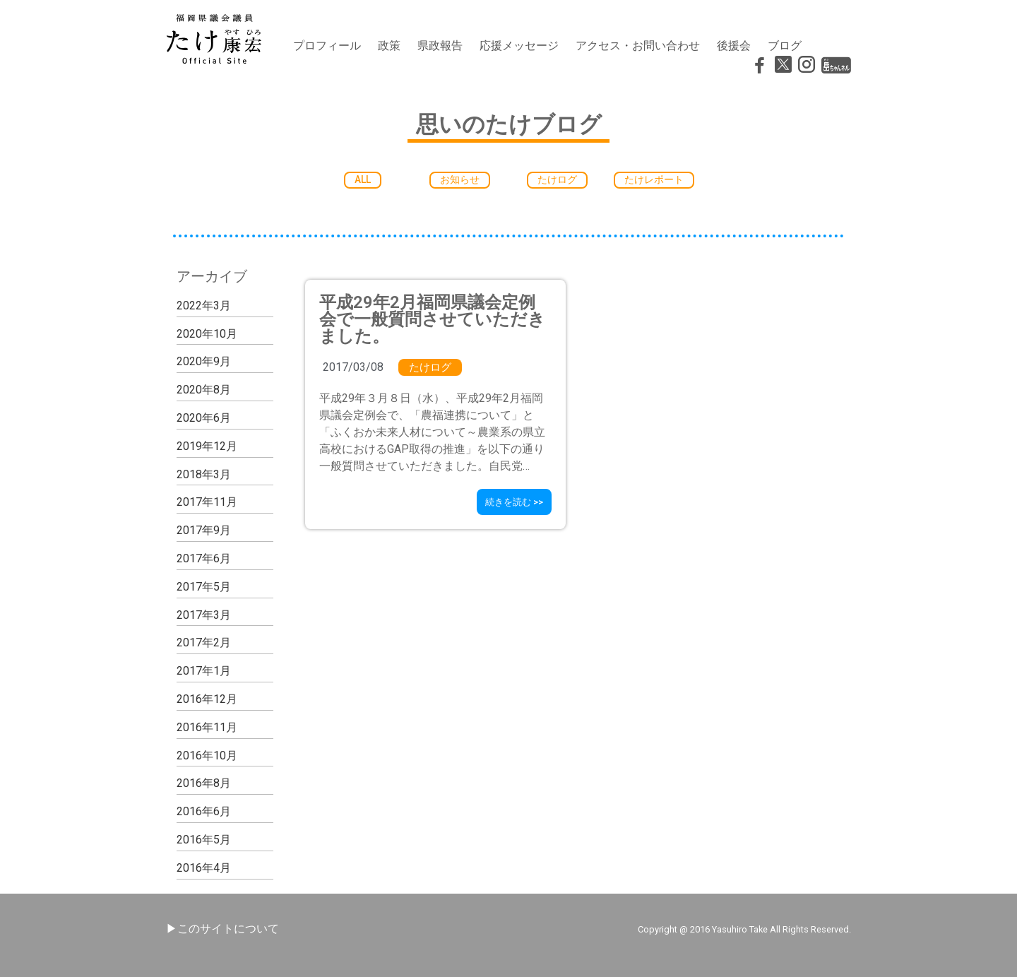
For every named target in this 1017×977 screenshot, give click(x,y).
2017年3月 (204, 615)
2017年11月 (207, 502)
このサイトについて (228, 928)
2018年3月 (204, 474)
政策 (389, 45)
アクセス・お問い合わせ (638, 45)
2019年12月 (207, 446)
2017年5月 (204, 586)
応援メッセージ (519, 45)
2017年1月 (204, 670)
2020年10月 (207, 334)
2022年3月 (204, 305)
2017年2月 (204, 643)
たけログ (430, 367)
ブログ (785, 45)
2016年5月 (204, 839)
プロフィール (327, 45)
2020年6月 (204, 418)
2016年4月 (204, 868)
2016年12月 (207, 699)
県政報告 (440, 45)
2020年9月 (204, 362)
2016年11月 (207, 727)
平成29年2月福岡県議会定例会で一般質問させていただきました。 (432, 319)
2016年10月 (207, 755)
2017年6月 (204, 558)
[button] (363, 180)
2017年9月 (204, 530)
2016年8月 (204, 784)
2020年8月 (204, 389)
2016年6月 (204, 811)
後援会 (734, 45)
